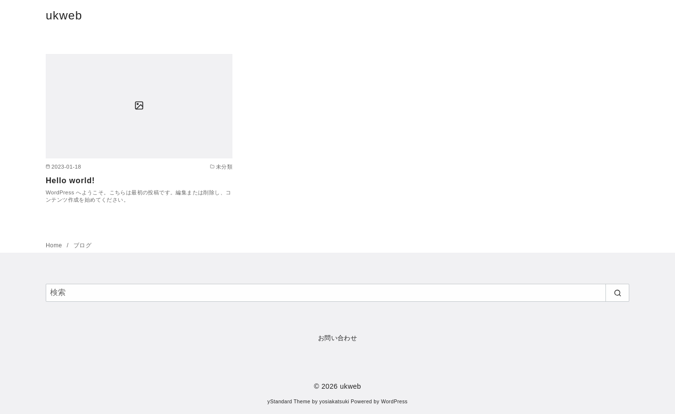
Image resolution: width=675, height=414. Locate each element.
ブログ (82, 245)
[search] (617, 292)
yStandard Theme (288, 401)
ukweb (64, 15)
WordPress (394, 401)
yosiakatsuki (334, 401)
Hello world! (70, 180)
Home (55, 245)
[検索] (337, 292)
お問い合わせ (337, 338)
